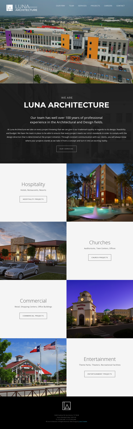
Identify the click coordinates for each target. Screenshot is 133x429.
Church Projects (100, 257)
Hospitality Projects (33, 199)
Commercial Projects (33, 316)
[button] (3, 41)
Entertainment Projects (100, 374)
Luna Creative (83, 421)
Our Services (66, 149)
